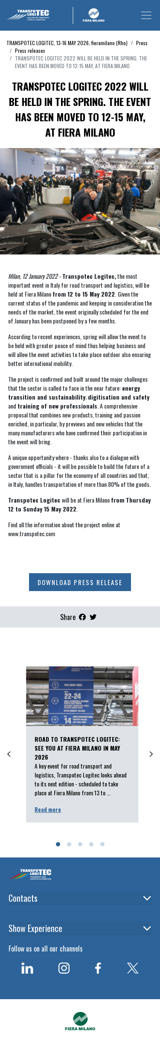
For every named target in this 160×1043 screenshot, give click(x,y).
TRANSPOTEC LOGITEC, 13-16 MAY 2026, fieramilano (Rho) (67, 42)
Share (68, 617)
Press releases (30, 50)
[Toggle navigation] (146, 15)
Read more (48, 809)
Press (142, 42)
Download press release (80, 582)
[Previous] (9, 754)
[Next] (150, 754)
